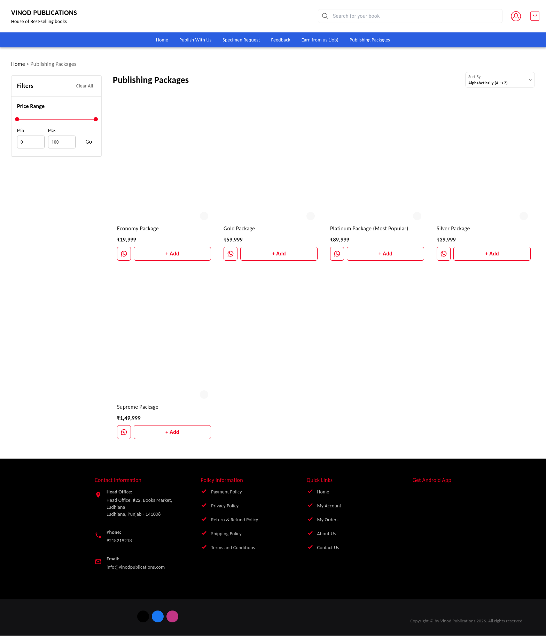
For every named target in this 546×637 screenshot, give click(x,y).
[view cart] (534, 16)
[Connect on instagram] (150, 616)
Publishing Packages (370, 40)
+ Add (172, 253)
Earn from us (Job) (320, 40)
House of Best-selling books (58, 21)
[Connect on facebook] (135, 616)
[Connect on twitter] (120, 616)
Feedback (280, 40)
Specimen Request (241, 40)
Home (162, 40)
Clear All (84, 86)
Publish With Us (195, 40)
